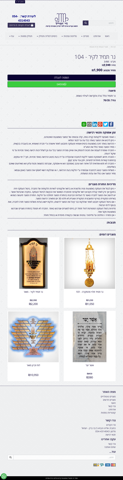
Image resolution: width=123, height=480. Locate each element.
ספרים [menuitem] (85, 36)
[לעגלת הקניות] (21, 25)
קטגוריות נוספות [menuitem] (108, 412)
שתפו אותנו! (110, 446)
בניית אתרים (49, 478)
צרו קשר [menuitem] (112, 405)
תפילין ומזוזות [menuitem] (25, 36)
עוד (11, 36)
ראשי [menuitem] (107, 36)
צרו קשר (112, 443)
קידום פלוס (57, 478)
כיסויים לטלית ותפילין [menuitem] (47, 36)
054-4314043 (102, 431)
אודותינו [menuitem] (96, 36)
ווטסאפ (61, 84)
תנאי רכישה (110, 434)
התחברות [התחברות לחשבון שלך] (20, 1)
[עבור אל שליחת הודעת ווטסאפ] (4, 476)
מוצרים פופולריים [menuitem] (108, 396)
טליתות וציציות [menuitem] (69, 36)
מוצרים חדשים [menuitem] (109, 399)
